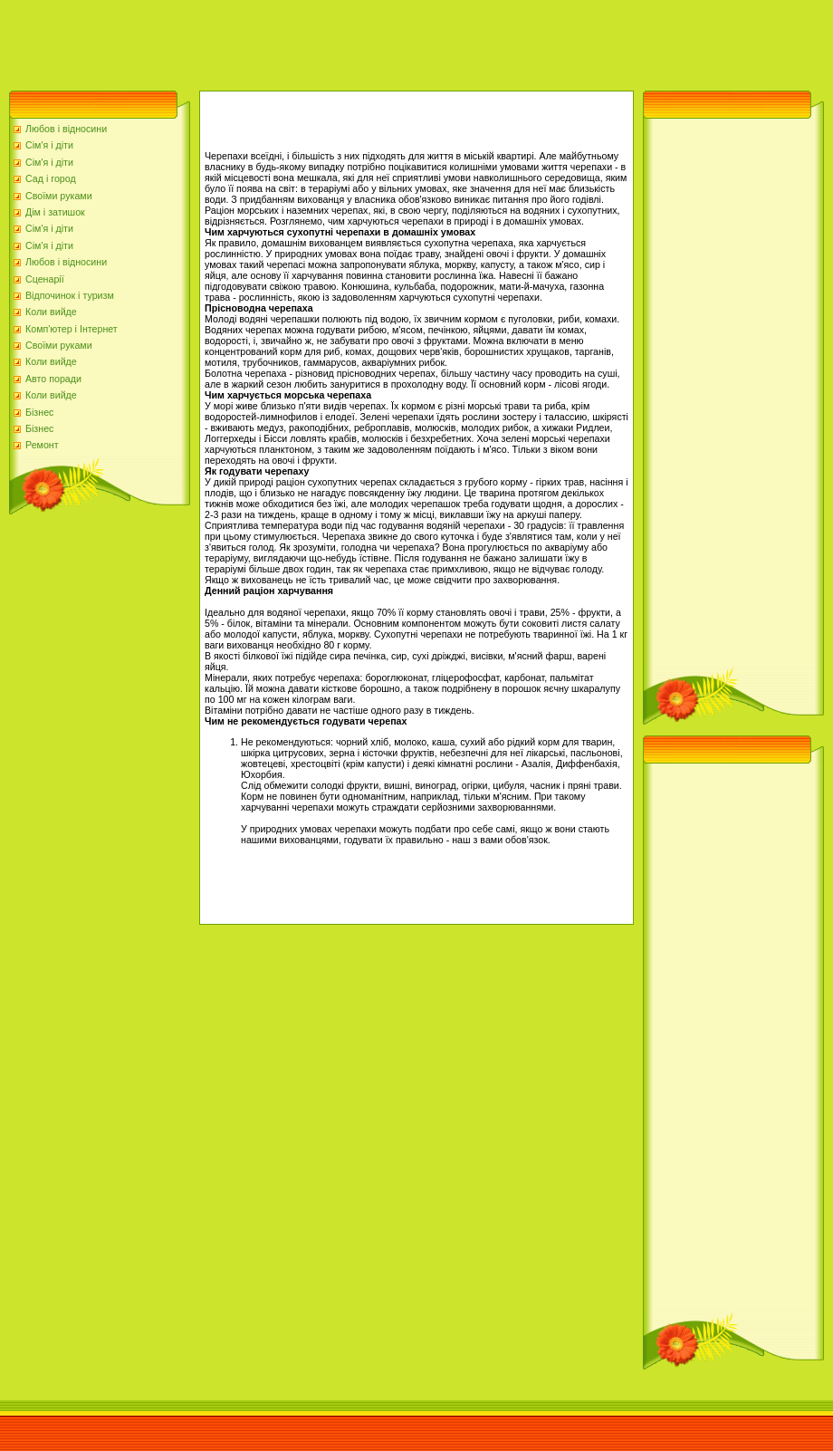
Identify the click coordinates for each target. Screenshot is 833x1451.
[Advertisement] (329, 41)
